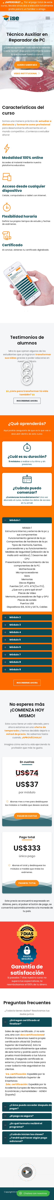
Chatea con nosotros (33, 1193)
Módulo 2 (11, 617)
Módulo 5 (11, 640)
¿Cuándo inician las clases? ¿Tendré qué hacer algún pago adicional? (24, 1138)
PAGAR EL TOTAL (27, 883)
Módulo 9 (11, 669)
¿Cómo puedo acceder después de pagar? (27, 1106)
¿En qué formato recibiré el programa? (22, 1125)
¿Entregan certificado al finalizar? (21, 1022)
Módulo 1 (11, 520)
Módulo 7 (11, 655)
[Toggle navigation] (48, 18)
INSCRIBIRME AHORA (27, 400)
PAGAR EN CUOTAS (27, 816)
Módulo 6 (11, 647)
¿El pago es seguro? (17, 1116)
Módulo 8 (11, 662)
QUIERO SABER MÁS (27, 64)
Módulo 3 (11, 625)
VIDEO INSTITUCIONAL (27, 73)
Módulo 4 (11, 632)
